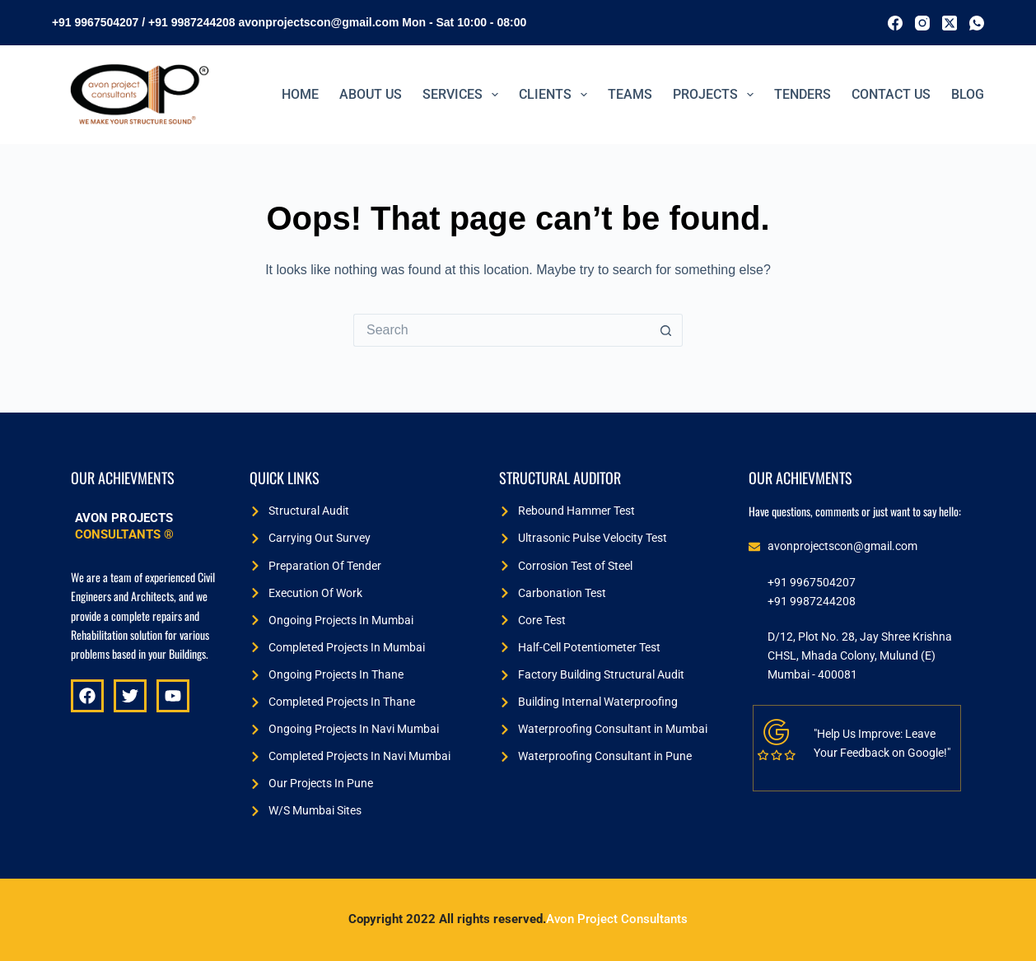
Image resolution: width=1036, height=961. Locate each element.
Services (463, 95)
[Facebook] (895, 23)
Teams (630, 94)
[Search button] (666, 330)
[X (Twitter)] (949, 23)
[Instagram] (922, 23)
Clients (556, 95)
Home (300, 94)
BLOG (967, 94)
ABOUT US (370, 94)
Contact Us (891, 94)
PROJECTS (716, 95)
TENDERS (802, 94)
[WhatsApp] (976, 23)
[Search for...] (501, 330)
